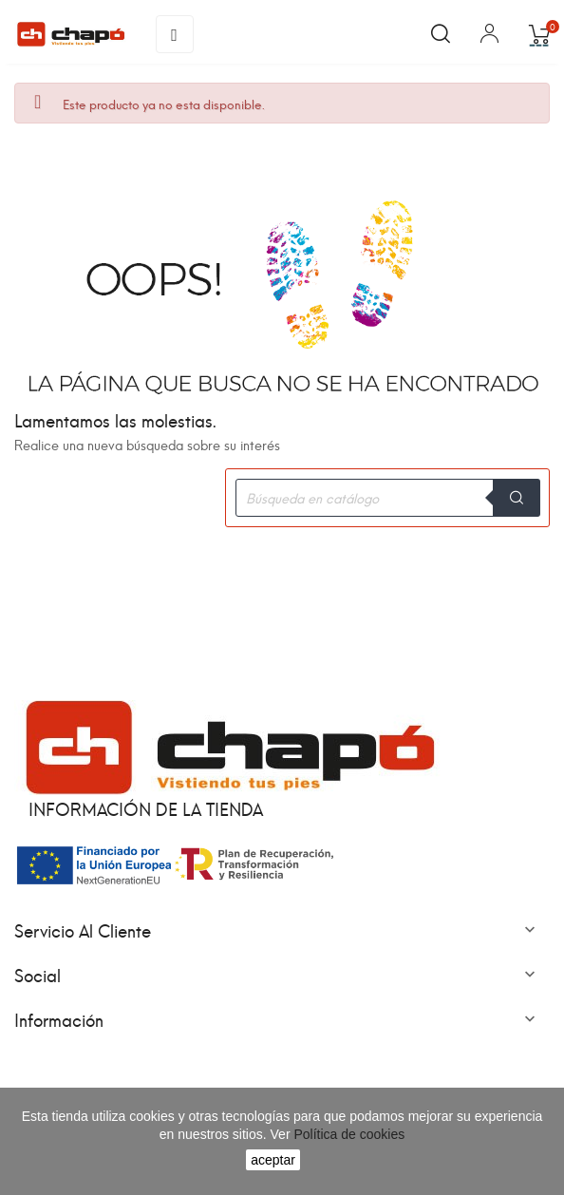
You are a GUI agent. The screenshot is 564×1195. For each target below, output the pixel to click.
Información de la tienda (145, 808)
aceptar (273, 1159)
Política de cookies (348, 1134)
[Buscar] (387, 498)
